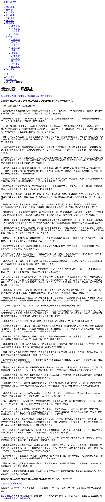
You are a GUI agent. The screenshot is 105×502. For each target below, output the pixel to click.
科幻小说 (10, 18)
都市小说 (10, 12)
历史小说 (10, 15)
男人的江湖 (11, 79)
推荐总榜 (15, 42)
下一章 (20, 483)
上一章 (4, 483)
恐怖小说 (15, 26)
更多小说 (10, 23)
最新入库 (15, 67)
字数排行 (15, 61)
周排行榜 (15, 50)
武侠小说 (15, 34)
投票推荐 (31, 96)
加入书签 (40, 96)
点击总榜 (15, 39)
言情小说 (15, 31)
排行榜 (9, 37)
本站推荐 (15, 58)
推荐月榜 (15, 48)
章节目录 (12, 483)
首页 (8, 74)
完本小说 (10, 69)
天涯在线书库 (10, 2)
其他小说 (15, 29)
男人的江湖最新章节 (20, 498)
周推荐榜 (15, 53)
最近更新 (15, 64)
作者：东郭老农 (19, 96)
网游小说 (10, 20)
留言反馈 (48, 96)
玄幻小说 (10, 7)
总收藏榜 (15, 56)
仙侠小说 (10, 10)
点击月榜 (15, 45)
